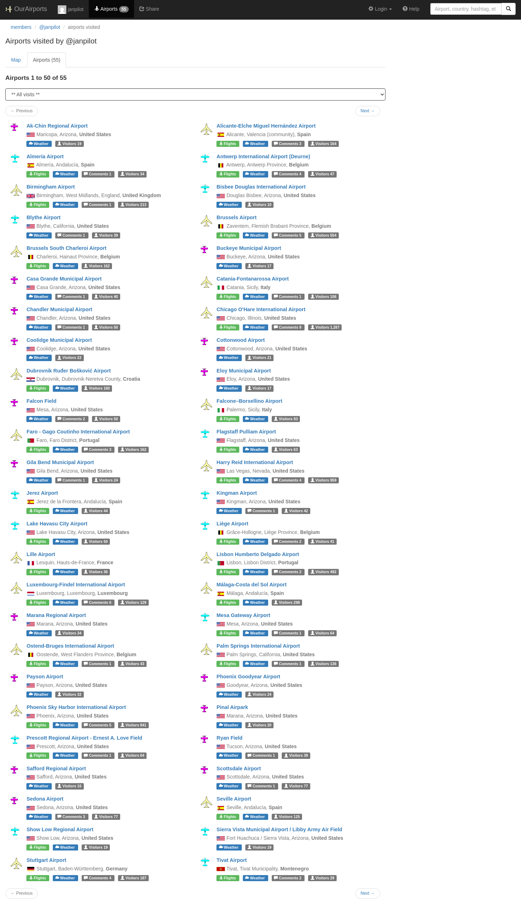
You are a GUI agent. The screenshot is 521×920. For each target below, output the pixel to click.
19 (69, 144)
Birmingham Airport (50, 187)
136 (324, 664)
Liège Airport (232, 523)
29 (322, 878)
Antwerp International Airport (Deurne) (263, 156)
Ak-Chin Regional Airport (56, 126)
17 (259, 266)
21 (259, 358)
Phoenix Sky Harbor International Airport (76, 707)
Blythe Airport (43, 217)
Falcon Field (41, 401)
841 (134, 725)
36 (96, 572)
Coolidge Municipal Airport (59, 340)
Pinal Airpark (232, 707)
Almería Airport (44, 156)
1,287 (325, 327)
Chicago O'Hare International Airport (260, 309)
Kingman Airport (236, 493)
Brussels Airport (236, 217)
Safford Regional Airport (56, 768)
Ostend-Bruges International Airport (70, 646)
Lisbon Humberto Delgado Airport (257, 554)
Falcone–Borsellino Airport (249, 401)
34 (132, 174)
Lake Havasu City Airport (56, 523)
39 (106, 235)
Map (16, 60)
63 (286, 449)
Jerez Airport (42, 493)
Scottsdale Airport (238, 768)
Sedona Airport (44, 799)
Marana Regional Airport (56, 615)
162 (97, 266)
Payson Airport (44, 676)
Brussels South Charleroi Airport (66, 248)
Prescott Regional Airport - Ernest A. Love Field (84, 738)
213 (134, 204)
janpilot (70, 9)
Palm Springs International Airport (258, 646)
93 (286, 419)
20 (259, 725)
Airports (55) (46, 60)
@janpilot (49, 27)
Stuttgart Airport (46, 860)
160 (97, 388)
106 (324, 296)
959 (324, 480)
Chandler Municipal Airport (59, 309)
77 (296, 786)
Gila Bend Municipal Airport (60, 462)
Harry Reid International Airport (254, 462)
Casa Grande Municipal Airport (64, 279)
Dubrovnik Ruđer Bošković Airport (68, 371)
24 (106, 480)
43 (132, 664)
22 (69, 358)
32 (69, 694)
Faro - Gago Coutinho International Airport (78, 432)
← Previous (21, 110)
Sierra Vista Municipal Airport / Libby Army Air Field (279, 829)
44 (96, 511)
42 (296, 511)
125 (287, 816)
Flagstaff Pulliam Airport (246, 432)
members (21, 27)
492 (324, 572)
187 (134, 878)
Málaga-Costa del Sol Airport (251, 584)
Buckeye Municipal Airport (248, 248)
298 (287, 602)
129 (134, 602)
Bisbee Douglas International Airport (261, 187)
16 (69, 786)
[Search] (508, 9)
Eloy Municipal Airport (243, 371)
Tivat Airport (231, 860)
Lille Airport (40, 554)
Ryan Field (229, 738)
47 (322, 174)
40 (106, 296)
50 (106, 327)
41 (322, 541)
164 (324, 144)
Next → (368, 110)
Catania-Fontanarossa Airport (252, 279)
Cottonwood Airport (240, 340)
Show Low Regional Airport (59, 829)
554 (324, 235)
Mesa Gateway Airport (243, 615)
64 (322, 633)
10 (259, 204)
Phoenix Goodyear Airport (248, 676)
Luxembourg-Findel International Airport (75, 584)
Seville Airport (233, 799)
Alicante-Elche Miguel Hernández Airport (266, 126)
